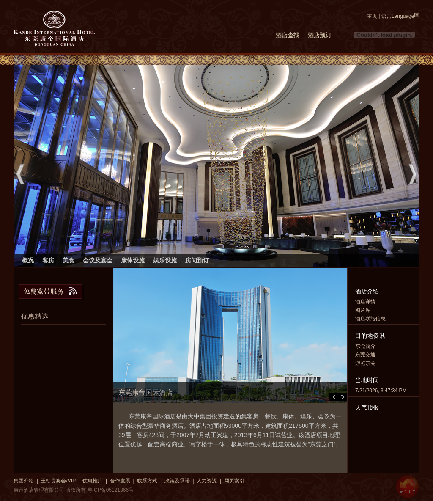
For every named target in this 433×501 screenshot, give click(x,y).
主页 (372, 16)
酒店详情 (365, 302)
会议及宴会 (97, 260)
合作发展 (120, 481)
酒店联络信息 (370, 319)
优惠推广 (92, 481)
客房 (48, 260)
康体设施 (133, 260)
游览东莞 (365, 363)
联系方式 (147, 481)
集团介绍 (24, 481)
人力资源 (207, 481)
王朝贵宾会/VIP (58, 481)
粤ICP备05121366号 (111, 490)
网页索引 (234, 481)
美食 (68, 260)
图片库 (362, 310)
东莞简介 (365, 346)
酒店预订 (320, 35)
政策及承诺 (177, 481)
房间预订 (197, 260)
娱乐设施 (165, 260)
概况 (28, 260)
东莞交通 (365, 355)
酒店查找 (287, 35)
